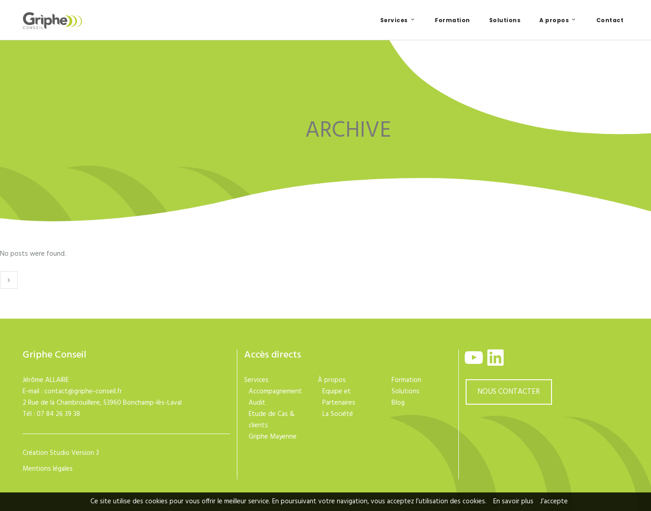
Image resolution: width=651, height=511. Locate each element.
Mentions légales (48, 468)
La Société (337, 414)
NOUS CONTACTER (508, 392)
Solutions (406, 391)
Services (256, 380)
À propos (332, 380)
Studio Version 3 (74, 453)
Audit (257, 402)
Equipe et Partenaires (338, 397)
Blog (398, 402)
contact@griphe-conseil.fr (83, 391)
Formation (406, 380)
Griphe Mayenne (273, 436)
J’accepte (554, 501)
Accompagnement (275, 391)
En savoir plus (513, 501)
